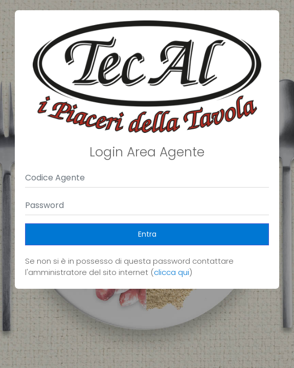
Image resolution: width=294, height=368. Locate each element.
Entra (147, 234)
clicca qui (171, 272)
